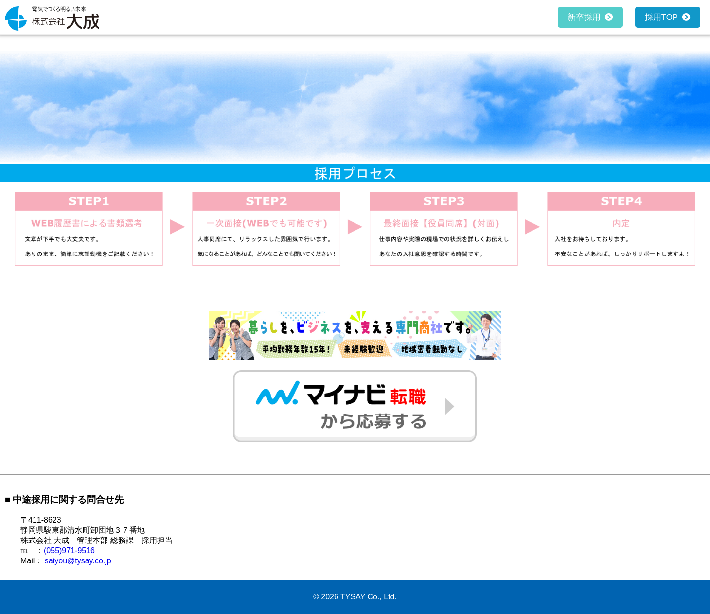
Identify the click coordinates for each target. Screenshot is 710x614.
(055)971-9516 (69, 550)
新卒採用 (586, 17)
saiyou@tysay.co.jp (78, 561)
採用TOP (663, 17)
